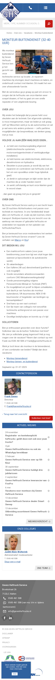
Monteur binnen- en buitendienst (22, 361)
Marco (18, 240)
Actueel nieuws (26, 425)
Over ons (18, 33)
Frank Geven (11, 396)
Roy (26, 240)
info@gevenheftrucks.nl (19, 611)
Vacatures (28, 33)
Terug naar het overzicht (15, 414)
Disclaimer (7, 633)
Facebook (4, 618)
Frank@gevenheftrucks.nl (19, 406)
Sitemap (6, 638)
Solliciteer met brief (41, 418)
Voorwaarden (9, 647)
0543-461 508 (14, 598)
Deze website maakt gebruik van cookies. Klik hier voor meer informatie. (16, 667)
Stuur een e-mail (12, 561)
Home (9, 33)
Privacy (6, 642)
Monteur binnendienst (17, 358)
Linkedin (10, 618)
